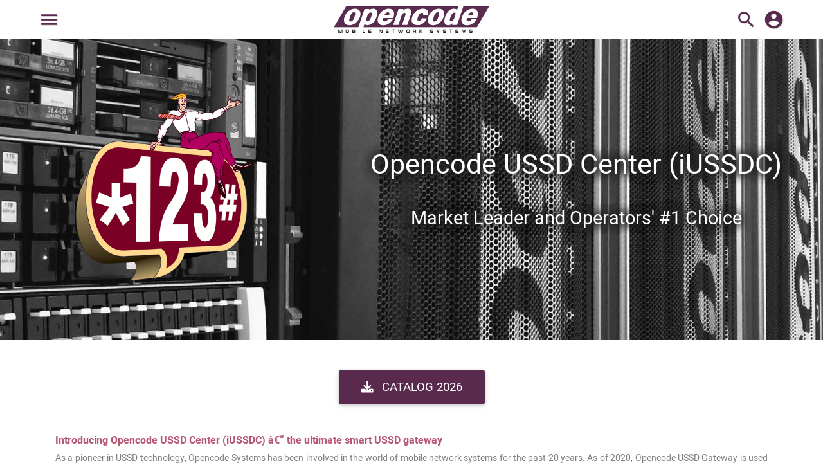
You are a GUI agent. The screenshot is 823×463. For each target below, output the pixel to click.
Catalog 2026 (411, 387)
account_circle (773, 19)
